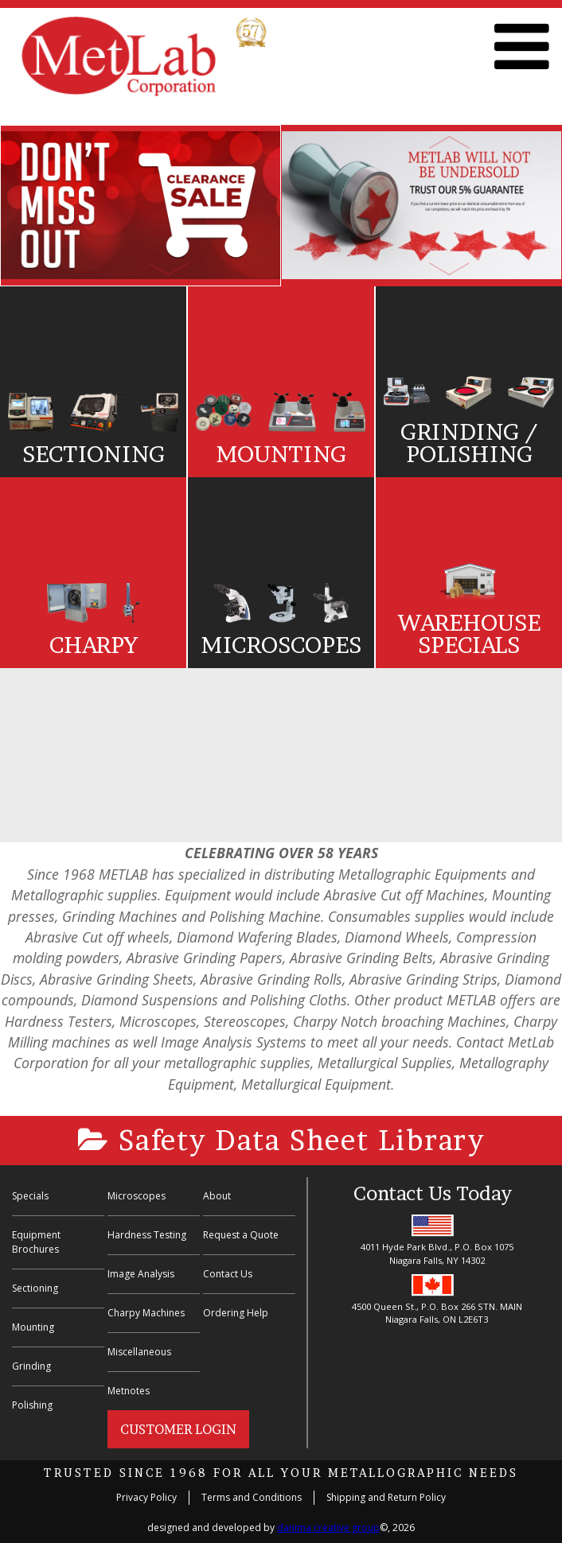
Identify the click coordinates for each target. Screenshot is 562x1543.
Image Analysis (140, 1274)
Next (168, 268)
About (217, 1196)
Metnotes (128, 1390)
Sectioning (35, 1288)
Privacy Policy (146, 1497)
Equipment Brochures (36, 1242)
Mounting (33, 1327)
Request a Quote (241, 1235)
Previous (168, 142)
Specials (30, 1196)
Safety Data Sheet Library (281, 1140)
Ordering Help (235, 1313)
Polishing (32, 1405)
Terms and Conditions (251, 1497)
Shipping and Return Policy (386, 1497)
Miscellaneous (139, 1351)
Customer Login (178, 1429)
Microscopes (136, 1196)
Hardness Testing (146, 1235)
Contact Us (227, 1274)
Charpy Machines (146, 1313)
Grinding (31, 1366)
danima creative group (328, 1527)
